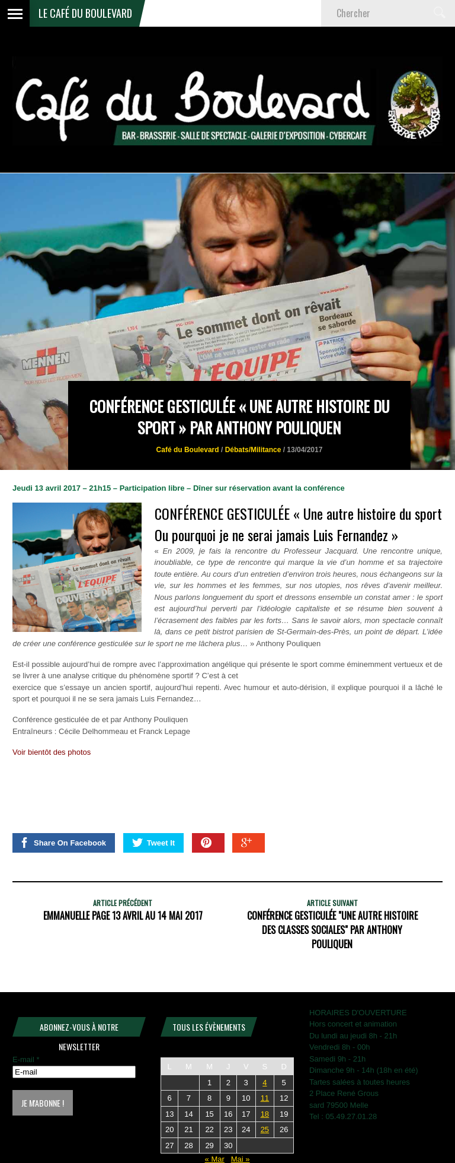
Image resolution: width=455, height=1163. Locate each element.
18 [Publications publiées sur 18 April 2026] (265, 1114)
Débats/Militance (253, 450)
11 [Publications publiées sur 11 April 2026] (265, 1098)
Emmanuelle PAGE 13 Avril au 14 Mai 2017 (123, 915)
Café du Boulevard (187, 450)
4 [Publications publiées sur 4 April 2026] (264, 1082)
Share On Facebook (62, 842)
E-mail (26, 1059)
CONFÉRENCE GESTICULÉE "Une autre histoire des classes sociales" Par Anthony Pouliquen (332, 929)
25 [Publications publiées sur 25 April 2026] (265, 1129)
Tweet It (153, 842)
